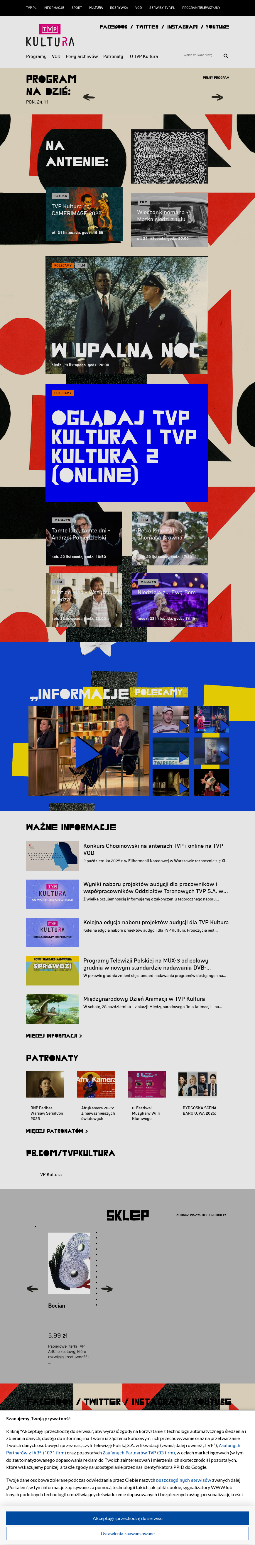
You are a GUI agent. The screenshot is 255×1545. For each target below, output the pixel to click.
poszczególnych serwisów (183, 1480)
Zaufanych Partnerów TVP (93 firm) (139, 1453)
